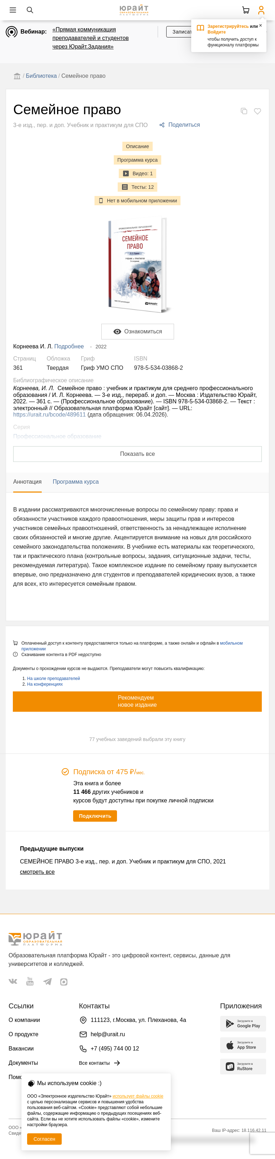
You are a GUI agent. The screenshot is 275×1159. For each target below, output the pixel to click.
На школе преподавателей (53, 678)
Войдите (217, 32)
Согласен (44, 1139)
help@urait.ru (108, 1034)
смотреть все (37, 872)
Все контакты (100, 1063)
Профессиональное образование (57, 436)
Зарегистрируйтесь (228, 26)
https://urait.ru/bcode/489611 (49, 415)
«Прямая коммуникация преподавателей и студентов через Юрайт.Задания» (90, 38)
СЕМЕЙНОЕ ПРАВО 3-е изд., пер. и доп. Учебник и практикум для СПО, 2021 (123, 861)
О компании (24, 1020)
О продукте (24, 1034)
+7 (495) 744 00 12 (115, 1048)
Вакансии (21, 1048)
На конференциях (45, 684)
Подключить (95, 816)
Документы (23, 1063)
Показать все (137, 454)
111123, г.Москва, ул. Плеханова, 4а (138, 1020)
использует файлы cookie (138, 1096)
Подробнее (69, 346)
